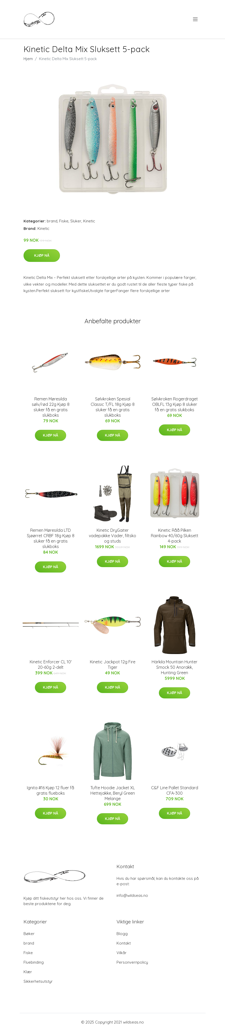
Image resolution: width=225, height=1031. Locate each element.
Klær (28, 971)
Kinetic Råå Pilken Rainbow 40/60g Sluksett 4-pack (174, 536)
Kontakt (124, 943)
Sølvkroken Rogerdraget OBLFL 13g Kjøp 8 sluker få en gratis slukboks (174, 404)
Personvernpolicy (132, 962)
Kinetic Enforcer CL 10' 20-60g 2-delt (51, 664)
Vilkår (122, 952)
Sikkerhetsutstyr (38, 981)
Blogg (122, 933)
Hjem (28, 58)
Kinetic (89, 221)
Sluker (75, 221)
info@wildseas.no (132, 895)
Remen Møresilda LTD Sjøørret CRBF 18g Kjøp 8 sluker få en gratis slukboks (50, 538)
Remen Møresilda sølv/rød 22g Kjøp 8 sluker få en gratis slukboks (50, 407)
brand (52, 221)
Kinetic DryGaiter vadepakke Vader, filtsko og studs (112, 536)
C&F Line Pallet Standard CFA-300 (174, 790)
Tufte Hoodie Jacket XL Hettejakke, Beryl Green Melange (112, 793)
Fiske (63, 221)
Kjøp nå (41, 255)
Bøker (29, 933)
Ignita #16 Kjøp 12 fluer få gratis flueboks (50, 790)
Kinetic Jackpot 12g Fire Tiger (112, 664)
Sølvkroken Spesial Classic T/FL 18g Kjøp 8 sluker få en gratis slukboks (113, 407)
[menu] (196, 19)
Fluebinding (34, 962)
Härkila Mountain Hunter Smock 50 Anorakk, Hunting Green (174, 667)
